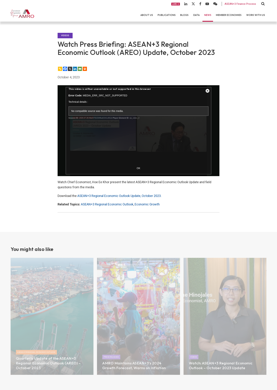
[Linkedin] (75, 69)
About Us (146, 15)
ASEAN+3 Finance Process (240, 3)
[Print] (85, 69)
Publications (167, 15)
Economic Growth (147, 204)
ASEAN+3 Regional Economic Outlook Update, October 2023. (119, 196)
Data (196, 15)
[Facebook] (65, 69)
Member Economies (228, 15)
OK (138, 168)
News (207, 15)
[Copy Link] (60, 69)
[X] (70, 69)
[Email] (80, 69)
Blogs (184, 15)
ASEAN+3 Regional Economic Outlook (107, 204)
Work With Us (255, 15)
